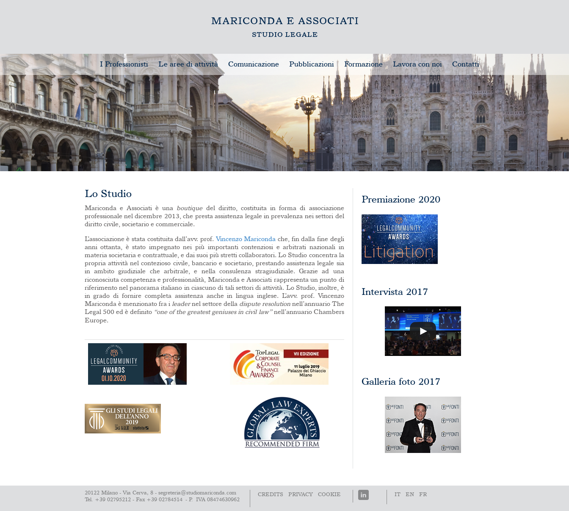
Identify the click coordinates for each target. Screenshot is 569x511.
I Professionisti (124, 64)
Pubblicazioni (311, 64)
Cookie (329, 494)
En (410, 494)
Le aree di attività (188, 64)
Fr (423, 494)
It (398, 494)
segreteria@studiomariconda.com (197, 493)
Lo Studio (284, 27)
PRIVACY (300, 494)
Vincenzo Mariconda (246, 239)
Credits (270, 494)
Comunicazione (253, 64)
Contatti (465, 64)
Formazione (363, 64)
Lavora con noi (417, 64)
